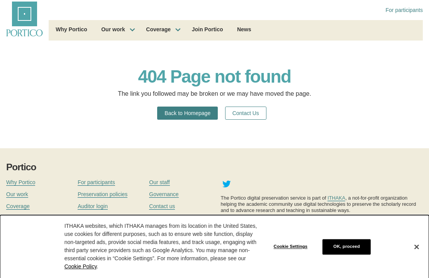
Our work (113, 29)
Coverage (158, 29)
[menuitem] (71, 30)
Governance (163, 194)
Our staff (159, 182)
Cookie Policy (80, 269)
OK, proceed (346, 249)
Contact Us (245, 113)
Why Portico (71, 29)
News (244, 29)
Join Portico (207, 29)
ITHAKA (336, 198)
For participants (404, 10)
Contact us (162, 206)
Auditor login (93, 206)
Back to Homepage (187, 113)
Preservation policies (102, 194)
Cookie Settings (291, 249)
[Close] (416, 249)
